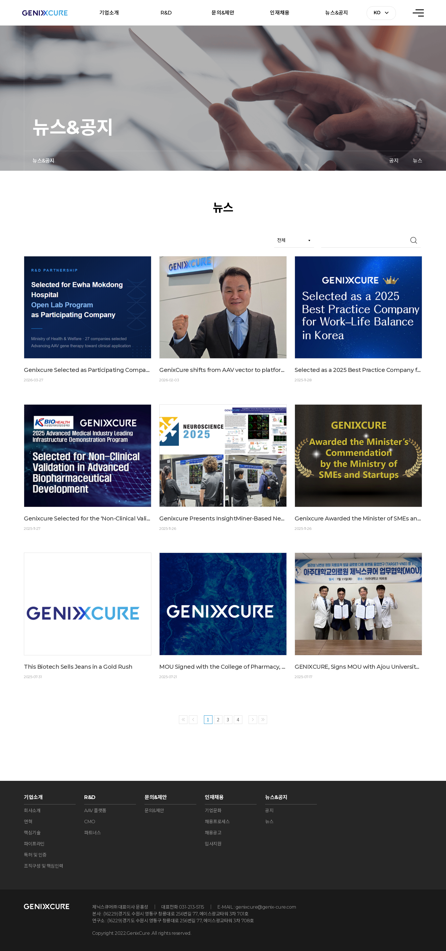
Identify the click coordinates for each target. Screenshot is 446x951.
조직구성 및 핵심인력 (43, 866)
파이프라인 (34, 844)
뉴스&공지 (336, 13)
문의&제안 (223, 13)
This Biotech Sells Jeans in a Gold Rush (78, 666)
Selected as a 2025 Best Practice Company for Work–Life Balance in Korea (358, 370)
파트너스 (92, 832)
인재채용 (280, 13)
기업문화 (213, 810)
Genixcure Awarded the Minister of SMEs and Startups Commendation (358, 518)
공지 (393, 161)
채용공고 (213, 832)
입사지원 (213, 844)
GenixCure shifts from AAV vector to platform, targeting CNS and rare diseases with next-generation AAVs (223, 370)
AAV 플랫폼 (95, 810)
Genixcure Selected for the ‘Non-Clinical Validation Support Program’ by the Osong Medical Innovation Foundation (87, 518)
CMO (89, 821)
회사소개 (32, 810)
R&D (166, 13)
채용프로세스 (217, 821)
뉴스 (417, 161)
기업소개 (109, 13)
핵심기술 (32, 832)
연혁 (28, 821)
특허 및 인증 (35, 855)
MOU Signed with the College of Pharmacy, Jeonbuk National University (223, 666)
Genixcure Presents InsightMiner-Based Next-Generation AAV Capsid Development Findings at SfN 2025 (223, 518)
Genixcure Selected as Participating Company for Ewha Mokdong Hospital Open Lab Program (87, 370)
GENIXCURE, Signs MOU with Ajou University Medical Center (358, 666)
